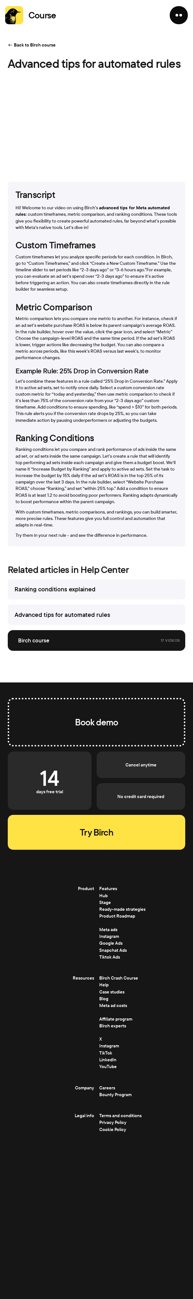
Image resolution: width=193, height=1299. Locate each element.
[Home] (14, 15)
